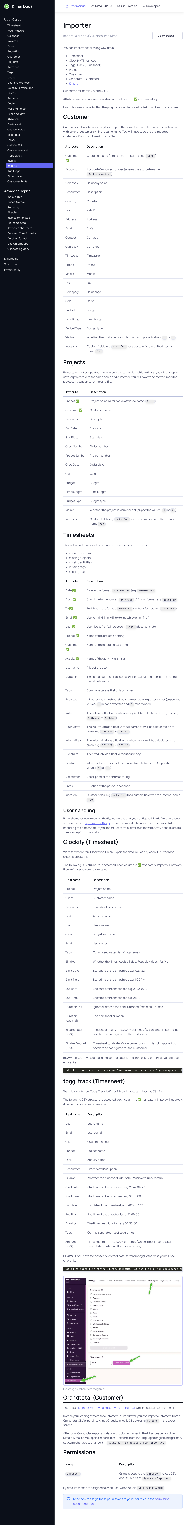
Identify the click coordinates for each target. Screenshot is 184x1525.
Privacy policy (12, 270)
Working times (16, 109)
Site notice (10, 264)
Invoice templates (18, 217)
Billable (12, 212)
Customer (13, 57)
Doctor (11, 103)
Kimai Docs (18, 6)
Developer (151, 6)
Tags (10, 72)
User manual (76, 6)
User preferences (18, 83)
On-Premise (127, 6)
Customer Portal (17, 181)
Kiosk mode (14, 176)
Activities (13, 67)
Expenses (13, 135)
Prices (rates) (16, 202)
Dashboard (14, 124)
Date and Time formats (21, 233)
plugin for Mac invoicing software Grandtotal (106, 1408)
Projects (12, 62)
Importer (13, 166)
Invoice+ (12, 161)
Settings (12, 98)
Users (11, 77)
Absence (13, 119)
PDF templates (16, 223)
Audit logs (13, 171)
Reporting (13, 51)
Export (11, 46)
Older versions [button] (166, 35)
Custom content (17, 150)
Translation (14, 155)
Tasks (11, 140)
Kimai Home (11, 258)
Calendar (13, 36)
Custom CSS (15, 145)
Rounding (13, 207)
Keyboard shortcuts (19, 228)
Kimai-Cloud (101, 6)
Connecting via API (19, 249)
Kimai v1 (74, 83)
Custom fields (16, 129)
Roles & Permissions (20, 88)
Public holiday (16, 114)
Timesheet (14, 25)
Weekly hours (15, 30)
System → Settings (97, 823)
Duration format (17, 238)
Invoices (12, 41)
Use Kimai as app (17, 244)
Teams (11, 93)
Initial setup (14, 197)
